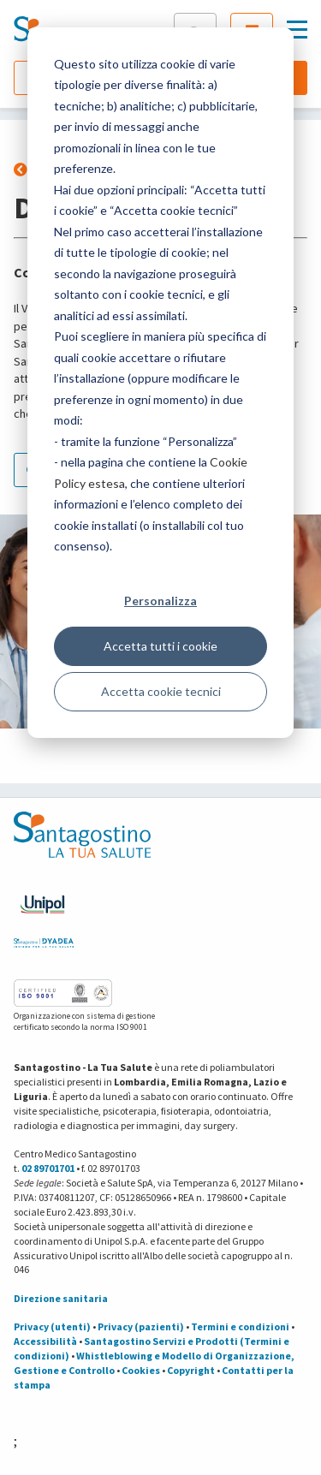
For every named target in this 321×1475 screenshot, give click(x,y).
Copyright (191, 1370)
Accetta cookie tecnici (161, 691)
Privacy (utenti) (52, 1326)
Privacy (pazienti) (141, 1326)
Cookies (141, 1370)
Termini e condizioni (240, 1326)
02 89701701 (47, 1168)
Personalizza (160, 600)
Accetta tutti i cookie (160, 646)
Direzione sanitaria (61, 1298)
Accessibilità (45, 1341)
